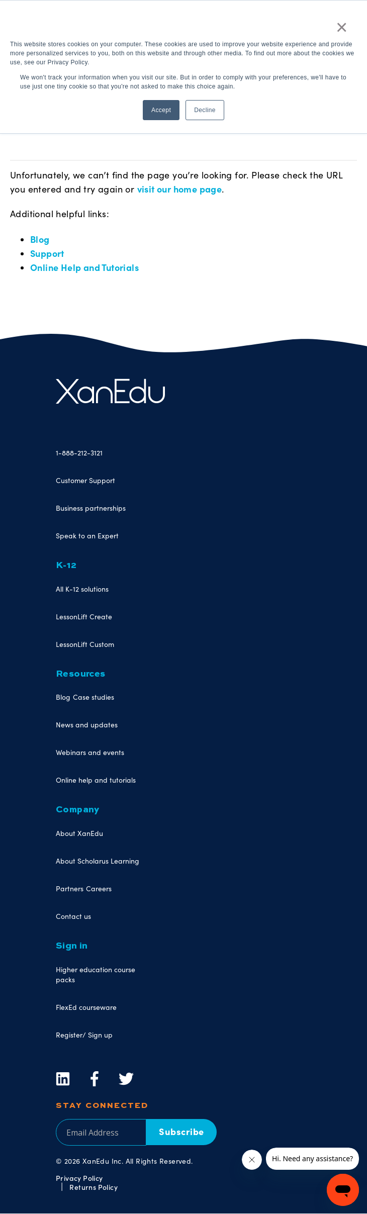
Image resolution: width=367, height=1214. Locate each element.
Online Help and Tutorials (84, 267)
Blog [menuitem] (63, 697)
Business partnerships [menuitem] (91, 508)
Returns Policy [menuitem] (93, 1186)
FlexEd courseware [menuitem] (86, 1007)
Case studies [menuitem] (93, 697)
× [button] (342, 27)
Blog (40, 239)
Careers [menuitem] (99, 888)
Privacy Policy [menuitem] (79, 1177)
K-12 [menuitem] (66, 565)
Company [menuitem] (78, 809)
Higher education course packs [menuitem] (95, 974)
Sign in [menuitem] (72, 946)
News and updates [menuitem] (87, 724)
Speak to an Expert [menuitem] (87, 535)
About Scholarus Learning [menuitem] (97, 861)
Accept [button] (161, 110)
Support (47, 253)
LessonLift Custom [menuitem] (85, 644)
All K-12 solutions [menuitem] (82, 589)
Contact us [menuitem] (73, 916)
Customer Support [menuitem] (85, 480)
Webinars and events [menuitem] (90, 752)
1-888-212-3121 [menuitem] (79, 452)
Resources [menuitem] (81, 674)
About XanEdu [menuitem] (79, 833)
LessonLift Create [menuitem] (84, 616)
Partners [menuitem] (69, 888)
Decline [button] (205, 110)
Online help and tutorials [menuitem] (96, 780)
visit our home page (179, 188)
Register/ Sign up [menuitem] (84, 1035)
